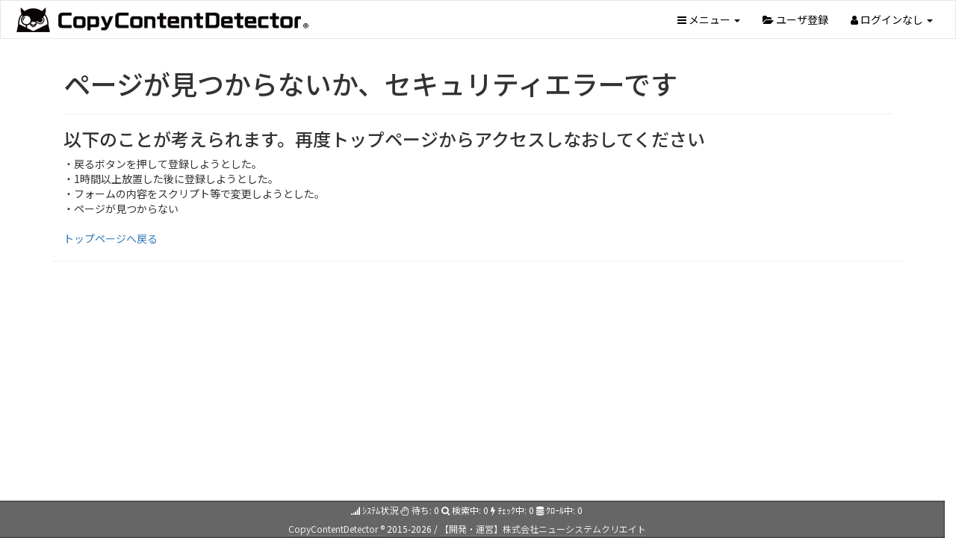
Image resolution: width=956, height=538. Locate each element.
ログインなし (892, 19)
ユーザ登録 (795, 19)
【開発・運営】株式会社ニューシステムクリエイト (543, 528)
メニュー (708, 19)
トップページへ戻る (110, 238)
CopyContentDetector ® (336, 528)
